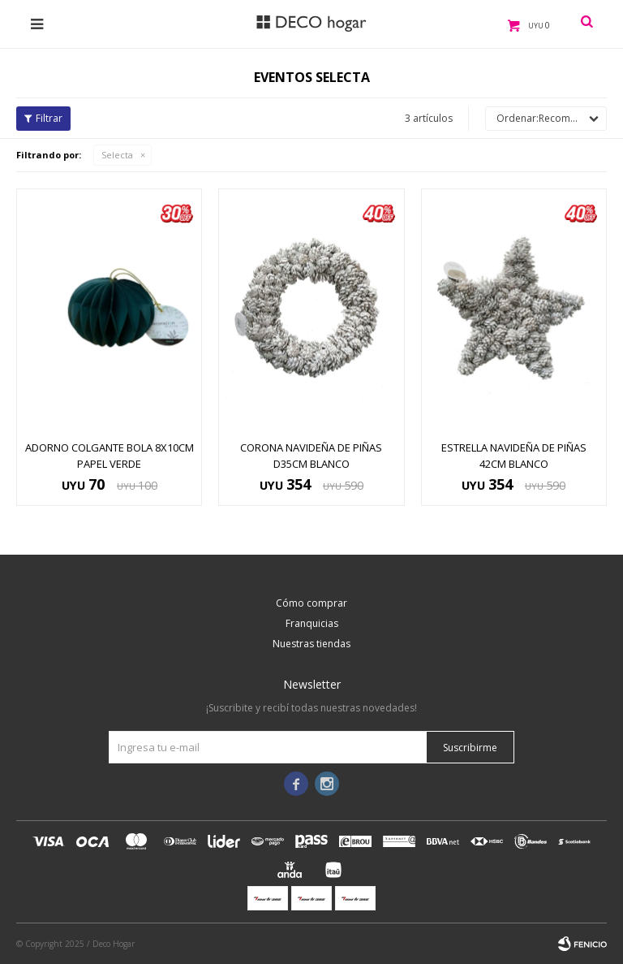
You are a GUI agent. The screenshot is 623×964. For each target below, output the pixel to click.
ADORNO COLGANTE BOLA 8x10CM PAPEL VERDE (109, 455)
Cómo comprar (311, 603)
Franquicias (312, 623)
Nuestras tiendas (311, 644)
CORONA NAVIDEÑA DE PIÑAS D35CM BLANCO (311, 455)
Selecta (117, 155)
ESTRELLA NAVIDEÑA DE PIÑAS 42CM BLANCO (513, 455)
